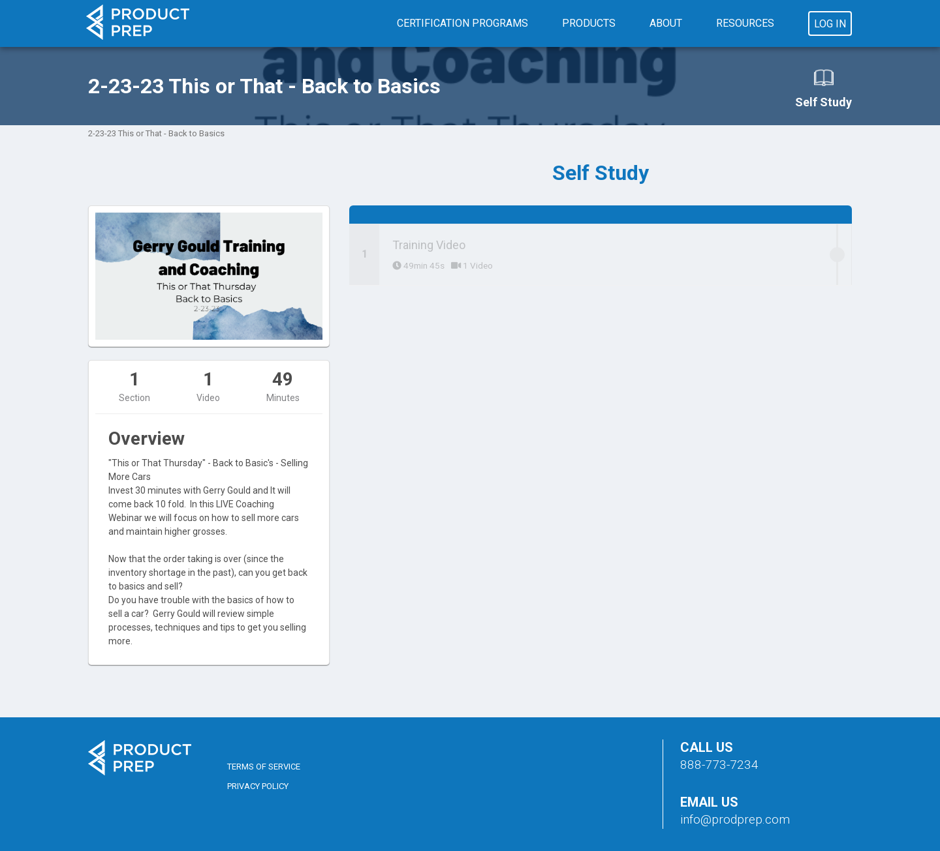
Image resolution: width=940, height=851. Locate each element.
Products (589, 23)
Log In (830, 24)
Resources (745, 23)
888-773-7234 (719, 764)
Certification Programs (462, 23)
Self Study (823, 88)
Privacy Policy (258, 786)
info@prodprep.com (735, 819)
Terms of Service (263, 766)
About (666, 23)
